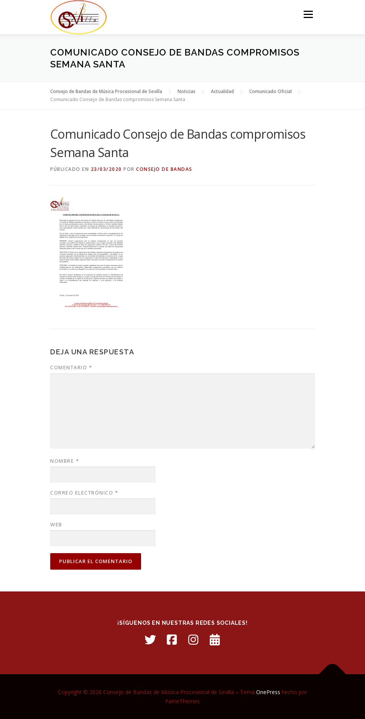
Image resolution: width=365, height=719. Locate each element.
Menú (308, 14)
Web (56, 524)
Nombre (64, 460)
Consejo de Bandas (164, 169)
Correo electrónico (84, 492)
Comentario (71, 367)
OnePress (268, 692)
